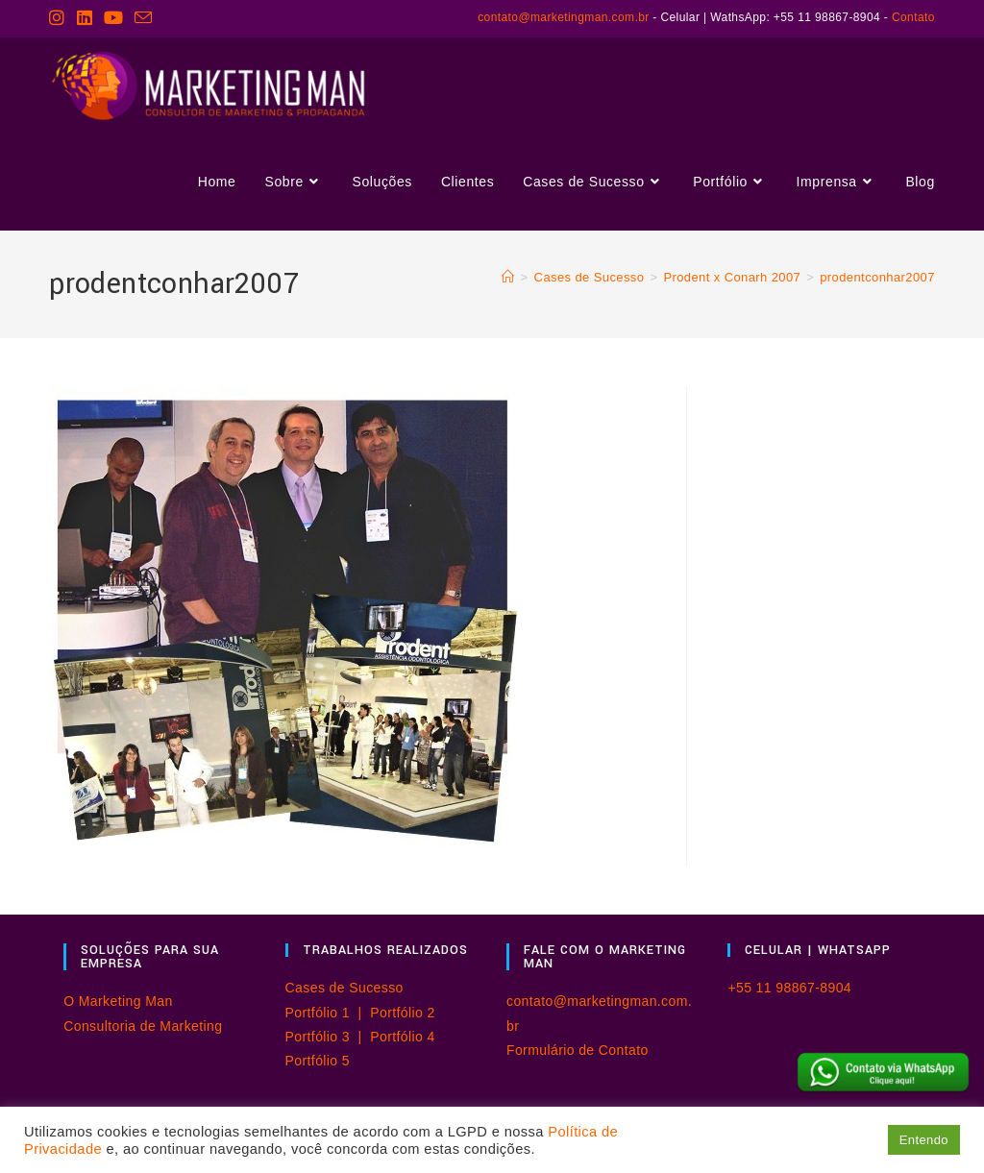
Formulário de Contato (577, 1050)
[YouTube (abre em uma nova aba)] (113, 18)
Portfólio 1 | (328, 1012)
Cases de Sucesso (344, 987)
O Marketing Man (117, 1001)
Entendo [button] (923, 1140)
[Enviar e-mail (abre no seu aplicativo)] (143, 19)
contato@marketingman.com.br (563, 17)
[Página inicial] (508, 277)
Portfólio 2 (402, 1012)
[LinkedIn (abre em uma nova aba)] (84, 18)
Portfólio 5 (317, 1060)
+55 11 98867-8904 (789, 987)
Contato (913, 17)
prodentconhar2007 (877, 277)
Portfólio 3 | (328, 1036)
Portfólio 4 (402, 1036)
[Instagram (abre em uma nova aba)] (59, 18)
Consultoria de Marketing (142, 1026)
